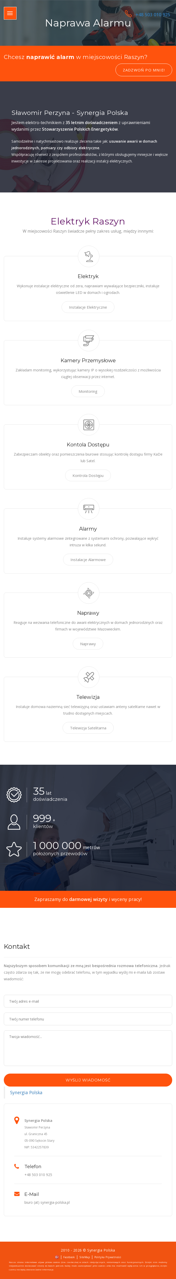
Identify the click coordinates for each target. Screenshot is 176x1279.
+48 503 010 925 (147, 14)
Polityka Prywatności (107, 1257)
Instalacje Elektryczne (88, 307)
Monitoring (88, 391)
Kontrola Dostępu (88, 475)
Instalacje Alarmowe (88, 559)
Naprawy (88, 643)
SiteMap (84, 1257)
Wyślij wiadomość (88, 1080)
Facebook (69, 1257)
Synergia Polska (26, 1092)
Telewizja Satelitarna (88, 727)
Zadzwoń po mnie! (144, 69)
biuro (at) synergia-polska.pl (47, 1202)
